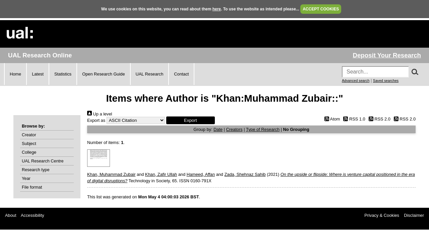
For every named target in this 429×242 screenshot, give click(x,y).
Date (218, 129)
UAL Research (150, 74)
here (216, 9)
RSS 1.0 (353, 119)
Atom (331, 119)
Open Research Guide (103, 74)
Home (15, 74)
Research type (36, 169)
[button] (190, 120)
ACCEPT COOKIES (321, 9)
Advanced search (355, 81)
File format (32, 187)
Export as (96, 120)
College (29, 152)
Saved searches (386, 81)
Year (26, 178)
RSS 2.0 (378, 119)
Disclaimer (414, 215)
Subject (29, 143)
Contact (181, 74)
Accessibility (32, 215)
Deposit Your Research (387, 55)
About (10, 215)
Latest (38, 74)
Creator (29, 134)
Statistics (62, 74)
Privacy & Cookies (381, 215)
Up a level (99, 113)
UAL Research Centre (43, 160)
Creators (234, 129)
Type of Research (263, 129)
